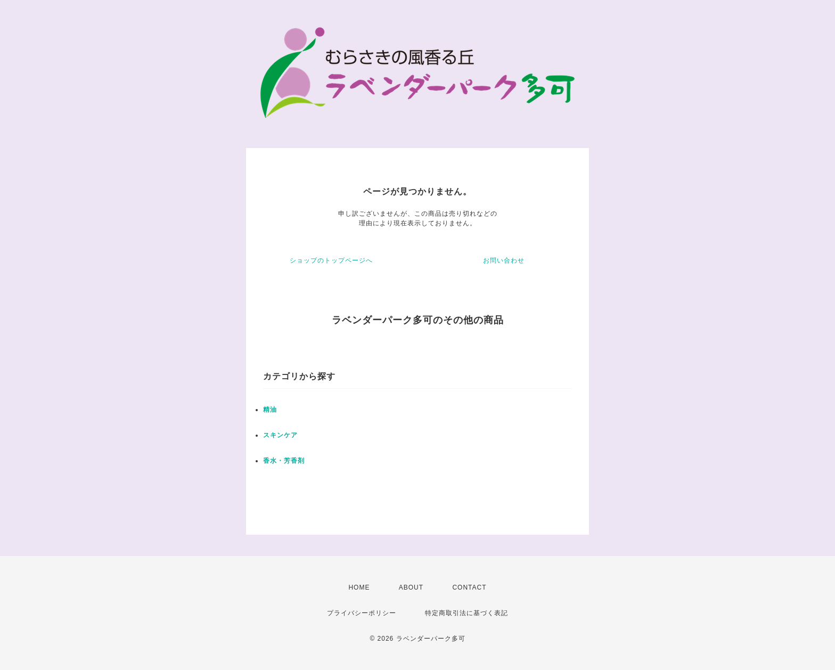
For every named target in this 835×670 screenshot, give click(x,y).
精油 (270, 409)
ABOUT (411, 587)
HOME (359, 587)
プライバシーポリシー (361, 613)
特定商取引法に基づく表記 (466, 613)
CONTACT (469, 587)
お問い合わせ (504, 260)
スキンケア (280, 435)
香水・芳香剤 (284, 460)
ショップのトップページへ (331, 260)
